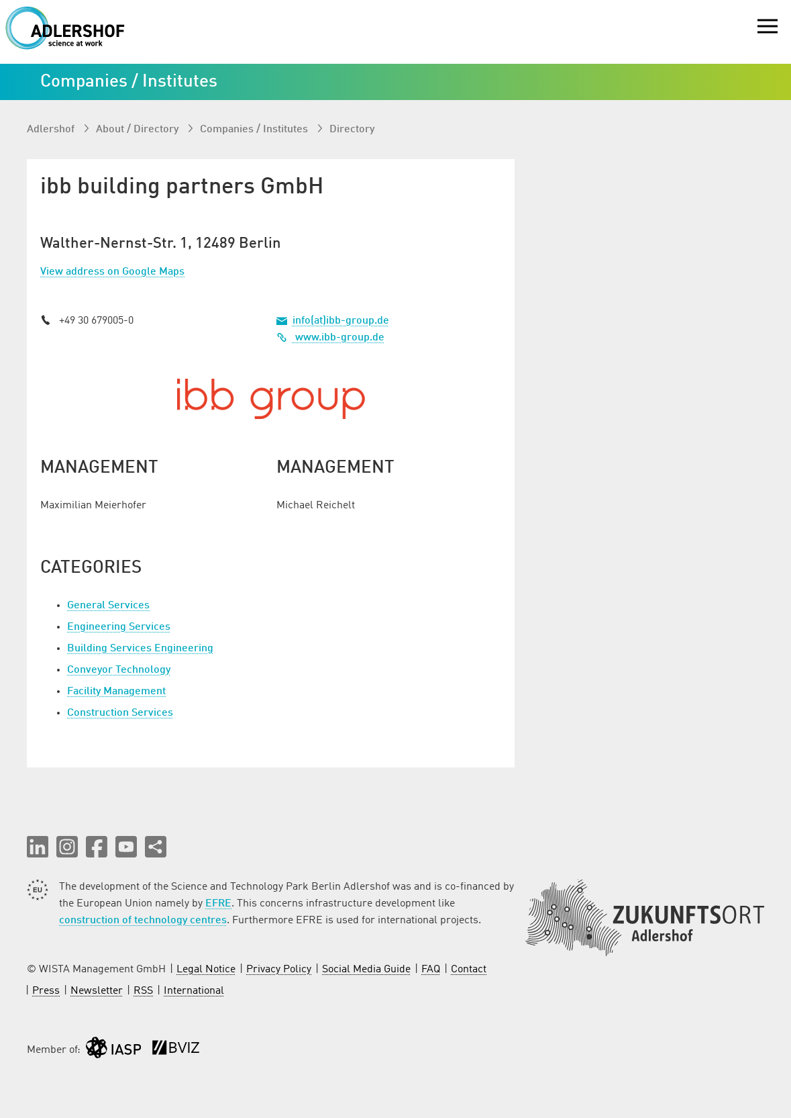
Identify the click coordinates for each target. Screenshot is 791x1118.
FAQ (430, 969)
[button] (37, 846)
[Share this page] (155, 846)
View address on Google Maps (112, 272)
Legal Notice (205, 969)
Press (46, 991)
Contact (468, 969)
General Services (108, 605)
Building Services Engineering (140, 648)
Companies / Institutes (255, 129)
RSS (143, 991)
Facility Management (116, 691)
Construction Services (120, 713)
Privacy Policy (278, 969)
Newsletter (96, 991)
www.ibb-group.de (330, 337)
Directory (351, 129)
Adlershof (52, 129)
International (194, 991)
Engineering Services (118, 627)
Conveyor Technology (118, 670)
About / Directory (138, 129)
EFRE (218, 903)
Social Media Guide (366, 969)
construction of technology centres (143, 920)
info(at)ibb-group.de (341, 321)
